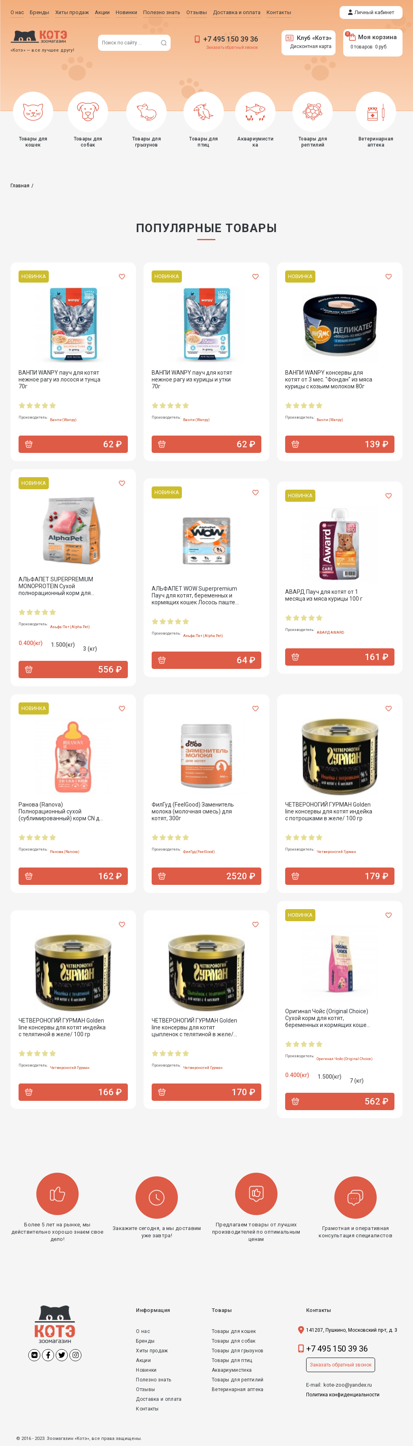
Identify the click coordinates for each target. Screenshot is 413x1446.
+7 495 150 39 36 (230, 39)
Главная (19, 186)
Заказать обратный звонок (232, 47)
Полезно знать (153, 1380)
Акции (143, 1360)
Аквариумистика (232, 1370)
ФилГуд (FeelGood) (199, 852)
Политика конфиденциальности (343, 1395)
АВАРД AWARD (330, 633)
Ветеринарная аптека (238, 1389)
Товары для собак (234, 1341)
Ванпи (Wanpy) (63, 420)
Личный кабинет (374, 12)
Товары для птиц (232, 1360)
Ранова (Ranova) (64, 852)
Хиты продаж (152, 1351)
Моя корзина (373, 37)
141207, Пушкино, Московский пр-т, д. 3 (351, 1330)
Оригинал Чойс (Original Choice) (345, 1059)
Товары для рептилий (238, 1380)
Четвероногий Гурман (336, 852)
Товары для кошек (234, 1331)
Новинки (146, 1370)
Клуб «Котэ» (309, 38)
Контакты (147, 1409)
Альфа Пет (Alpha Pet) (70, 627)
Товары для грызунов (238, 1351)
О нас (143, 1331)
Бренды (145, 1341)
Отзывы (145, 1389)
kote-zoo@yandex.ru (347, 1385)
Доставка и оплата (158, 1399)
